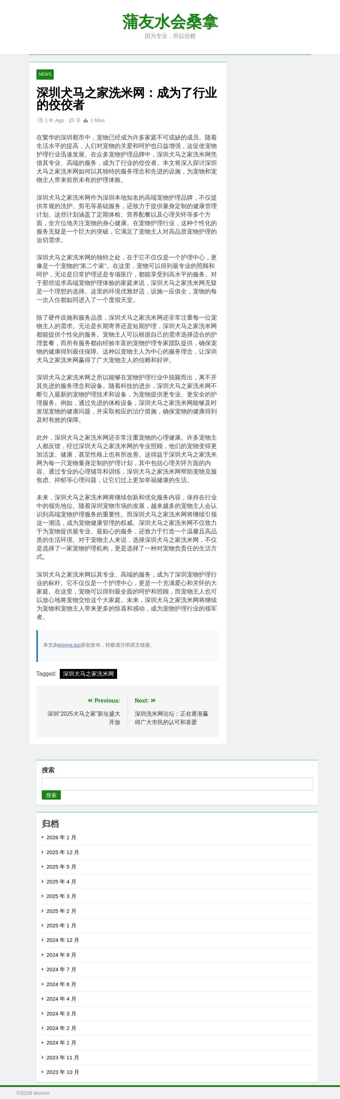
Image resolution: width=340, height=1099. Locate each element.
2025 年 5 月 (61, 867)
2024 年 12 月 (63, 940)
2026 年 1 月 (61, 838)
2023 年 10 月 (63, 1072)
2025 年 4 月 (61, 881)
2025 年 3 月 (61, 896)
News (45, 74)
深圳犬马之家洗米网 (88, 674)
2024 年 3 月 (61, 1014)
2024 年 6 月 (61, 984)
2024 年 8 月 (61, 955)
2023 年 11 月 (63, 1057)
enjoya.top (69, 645)
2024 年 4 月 (61, 999)
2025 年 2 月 (61, 911)
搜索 (48, 770)
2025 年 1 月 (61, 925)
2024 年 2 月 (61, 1028)
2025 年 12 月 (63, 852)
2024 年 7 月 (61, 969)
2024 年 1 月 (61, 1043)
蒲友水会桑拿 (170, 22)
